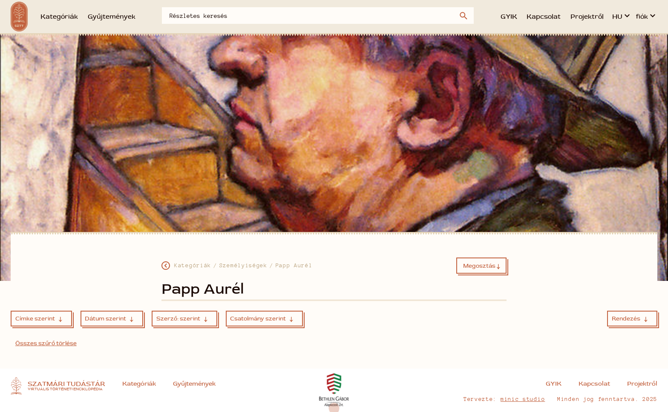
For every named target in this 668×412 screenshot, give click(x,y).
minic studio (523, 398)
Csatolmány (261, 319)
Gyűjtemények (111, 16)
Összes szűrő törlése (46, 343)
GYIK (509, 16)
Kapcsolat (544, 16)
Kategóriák (59, 16)
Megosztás (481, 266)
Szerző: (181, 319)
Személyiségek (243, 265)
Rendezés (630, 319)
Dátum (109, 319)
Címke (38, 319)
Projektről (587, 16)
